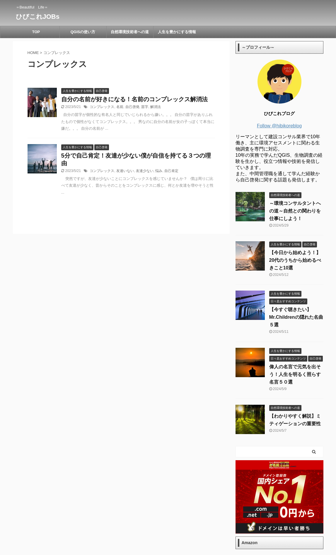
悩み (158, 171)
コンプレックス (102, 107)
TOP (36, 32)
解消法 (155, 107)
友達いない (125, 171)
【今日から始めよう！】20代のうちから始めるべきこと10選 (295, 260)
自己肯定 (171, 171)
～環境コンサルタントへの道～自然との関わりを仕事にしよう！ (295, 211)
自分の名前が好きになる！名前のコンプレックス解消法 (134, 99)
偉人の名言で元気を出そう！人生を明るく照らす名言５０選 (295, 374)
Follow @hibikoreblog (279, 125)
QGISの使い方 (83, 32)
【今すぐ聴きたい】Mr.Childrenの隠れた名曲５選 (296, 317)
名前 (119, 107)
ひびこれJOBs (37, 16)
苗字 (144, 107)
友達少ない (144, 171)
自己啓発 (132, 107)
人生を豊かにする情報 (177, 32)
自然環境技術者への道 (130, 32)
